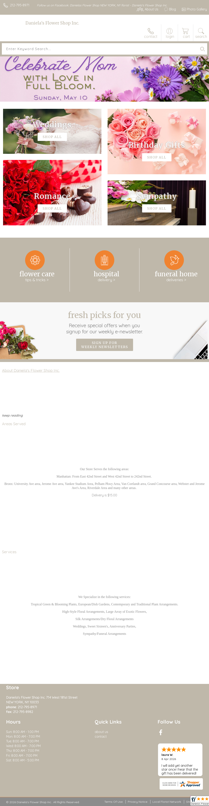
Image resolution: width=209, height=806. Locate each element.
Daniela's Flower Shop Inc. (52, 23)
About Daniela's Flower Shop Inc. (31, 370)
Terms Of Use (113, 802)
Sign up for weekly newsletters (104, 345)
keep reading (12, 415)
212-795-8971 (19, 5)
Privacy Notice (137, 802)
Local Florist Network (166, 802)
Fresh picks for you (104, 322)
